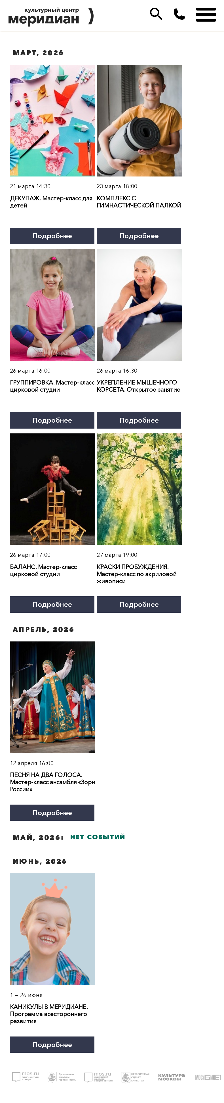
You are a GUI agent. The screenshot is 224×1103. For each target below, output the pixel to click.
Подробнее (52, 235)
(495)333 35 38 (179, 14)
